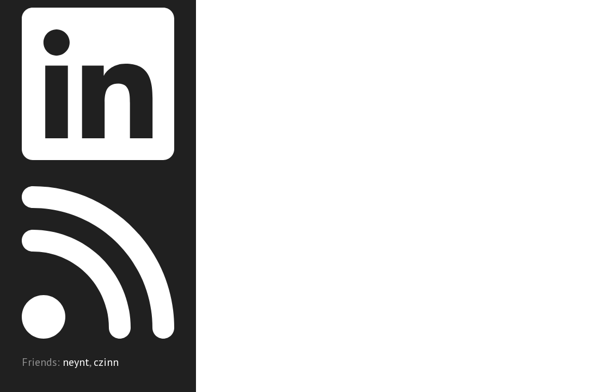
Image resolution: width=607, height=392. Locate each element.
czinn (106, 362)
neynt (76, 362)
